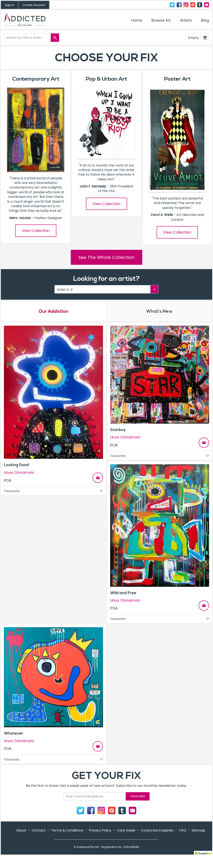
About (21, 830)
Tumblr (199, 4)
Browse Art (161, 20)
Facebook (179, 4)
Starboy (118, 429)
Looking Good (16, 464)
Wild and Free (123, 592)
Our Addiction (53, 311)
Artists (186, 20)
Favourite (53, 491)
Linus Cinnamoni (19, 472)
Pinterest (192, 4)
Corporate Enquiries (157, 830)
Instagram (185, 4)
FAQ (182, 830)
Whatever (13, 733)
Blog (205, 20)
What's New (159, 311)
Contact (206, 4)
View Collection (36, 230)
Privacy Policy (100, 830)
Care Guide (126, 830)
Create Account (33, 5)
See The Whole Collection (106, 257)
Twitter (172, 4)
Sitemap (198, 830)
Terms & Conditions (67, 830)
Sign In (9, 5)
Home (136, 20)
